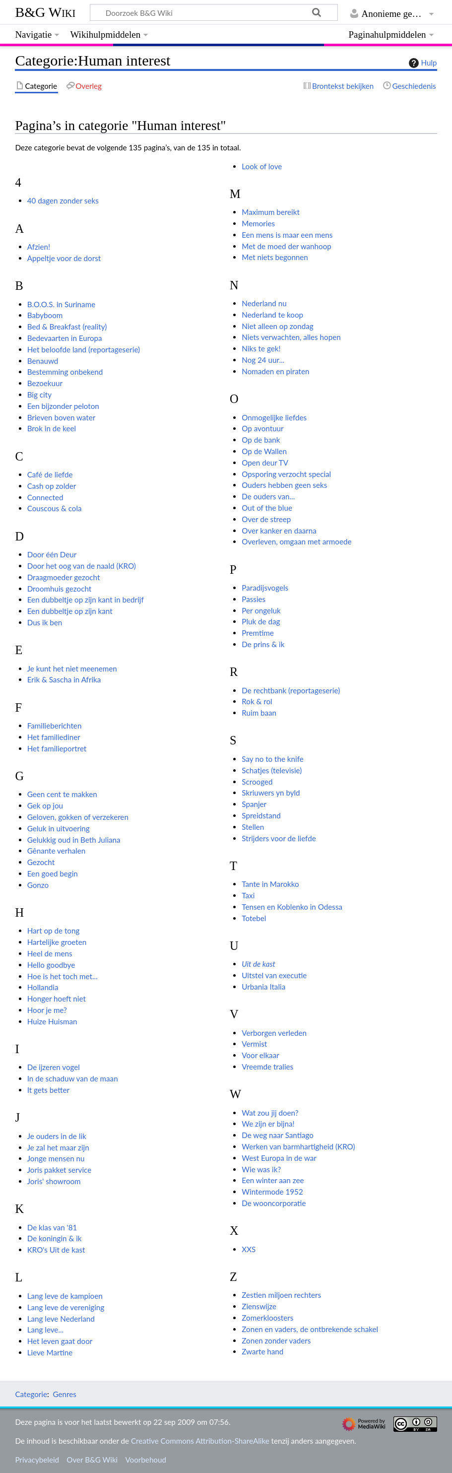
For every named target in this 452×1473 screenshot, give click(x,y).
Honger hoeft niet (56, 998)
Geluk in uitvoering (58, 828)
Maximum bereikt (271, 211)
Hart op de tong (53, 930)
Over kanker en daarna (279, 530)
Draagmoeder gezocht (63, 577)
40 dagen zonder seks (63, 200)
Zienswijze (259, 1306)
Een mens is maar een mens (287, 234)
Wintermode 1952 (272, 1191)
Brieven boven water (61, 417)
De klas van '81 (52, 1227)
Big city (39, 394)
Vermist (254, 1043)
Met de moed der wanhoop (286, 246)
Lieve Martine (50, 1352)
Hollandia (43, 987)
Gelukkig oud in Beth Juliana (74, 839)
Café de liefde (50, 474)
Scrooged (257, 781)
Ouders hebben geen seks (284, 484)
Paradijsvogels (265, 587)
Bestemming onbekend (65, 371)
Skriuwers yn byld (271, 792)
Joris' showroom (54, 1181)
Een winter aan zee (273, 1180)
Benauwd (43, 360)
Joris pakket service (59, 1169)
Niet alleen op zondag (277, 326)
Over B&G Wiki (92, 1459)
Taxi (248, 895)
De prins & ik (263, 644)
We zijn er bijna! (268, 1123)
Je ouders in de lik (56, 1136)
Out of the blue (267, 507)
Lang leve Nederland (61, 1318)
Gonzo (38, 884)
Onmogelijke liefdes (274, 417)
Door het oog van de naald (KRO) (81, 565)
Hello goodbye (51, 964)
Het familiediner (53, 737)
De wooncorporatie (274, 1203)
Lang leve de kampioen (65, 1295)
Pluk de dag (261, 621)
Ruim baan (259, 712)
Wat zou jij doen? (270, 1112)
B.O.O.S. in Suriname (61, 304)
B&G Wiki (45, 12)
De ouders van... (268, 496)
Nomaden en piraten (275, 371)
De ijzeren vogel (53, 1067)
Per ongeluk (261, 610)
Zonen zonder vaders (276, 1340)
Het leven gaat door (60, 1341)
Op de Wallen (264, 451)
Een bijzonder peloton (63, 406)
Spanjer (254, 804)
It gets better (48, 1089)
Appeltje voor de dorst (64, 258)
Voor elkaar (260, 1055)
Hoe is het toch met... (62, 976)
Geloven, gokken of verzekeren (78, 816)
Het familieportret (57, 748)
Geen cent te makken (62, 794)
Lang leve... (45, 1329)
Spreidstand (261, 815)
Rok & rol (257, 701)
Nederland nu (264, 303)
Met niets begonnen (275, 257)
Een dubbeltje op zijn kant (70, 610)
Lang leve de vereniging (66, 1307)
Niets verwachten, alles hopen (291, 337)
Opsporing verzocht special (286, 473)
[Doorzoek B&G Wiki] (213, 12)
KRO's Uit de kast (56, 1249)
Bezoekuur (45, 383)
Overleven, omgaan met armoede (296, 541)
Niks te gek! (261, 348)
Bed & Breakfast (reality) (67, 326)
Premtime (257, 632)
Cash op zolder (51, 485)
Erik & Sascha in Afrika (64, 679)
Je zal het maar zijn (58, 1147)
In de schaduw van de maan (72, 1078)
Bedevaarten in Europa (64, 338)
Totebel (254, 918)
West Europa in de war (279, 1157)
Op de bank (261, 439)
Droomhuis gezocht (59, 588)
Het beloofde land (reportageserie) (83, 349)
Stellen (253, 826)
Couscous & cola (54, 508)
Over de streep (266, 519)
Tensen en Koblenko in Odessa (292, 906)
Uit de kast (258, 963)
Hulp (421, 63)
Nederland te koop (272, 314)
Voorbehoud (145, 1459)
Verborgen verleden (274, 1032)
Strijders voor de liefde (279, 838)
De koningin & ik (54, 1238)
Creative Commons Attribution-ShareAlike (200, 1440)
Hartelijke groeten (57, 941)
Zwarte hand (262, 1351)
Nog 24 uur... (263, 359)
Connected (45, 497)
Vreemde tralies (267, 1066)
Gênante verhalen (56, 850)
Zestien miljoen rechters (281, 1294)
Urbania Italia (263, 986)
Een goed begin (52, 873)
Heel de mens (49, 953)
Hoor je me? (47, 1009)
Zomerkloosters (267, 1317)
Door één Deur (52, 554)
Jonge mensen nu (56, 1158)
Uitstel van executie (274, 975)
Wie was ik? (261, 1169)
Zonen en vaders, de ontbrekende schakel (310, 1329)
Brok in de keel (51, 428)
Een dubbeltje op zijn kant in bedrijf (85, 599)
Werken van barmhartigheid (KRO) (298, 1146)
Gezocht (41, 862)
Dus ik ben (45, 622)
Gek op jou (45, 805)
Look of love (262, 166)
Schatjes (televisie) (272, 770)
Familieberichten (54, 725)
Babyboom (45, 315)
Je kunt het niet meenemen (72, 668)
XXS (249, 1249)
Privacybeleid (37, 1459)
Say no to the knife (272, 758)
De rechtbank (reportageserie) (291, 690)
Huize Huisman (52, 1021)
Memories (258, 223)
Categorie (31, 1394)
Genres (64, 1394)
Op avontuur (262, 428)
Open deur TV (265, 462)
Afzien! (38, 246)
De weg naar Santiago (278, 1135)
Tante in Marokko (270, 883)
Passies (253, 599)
